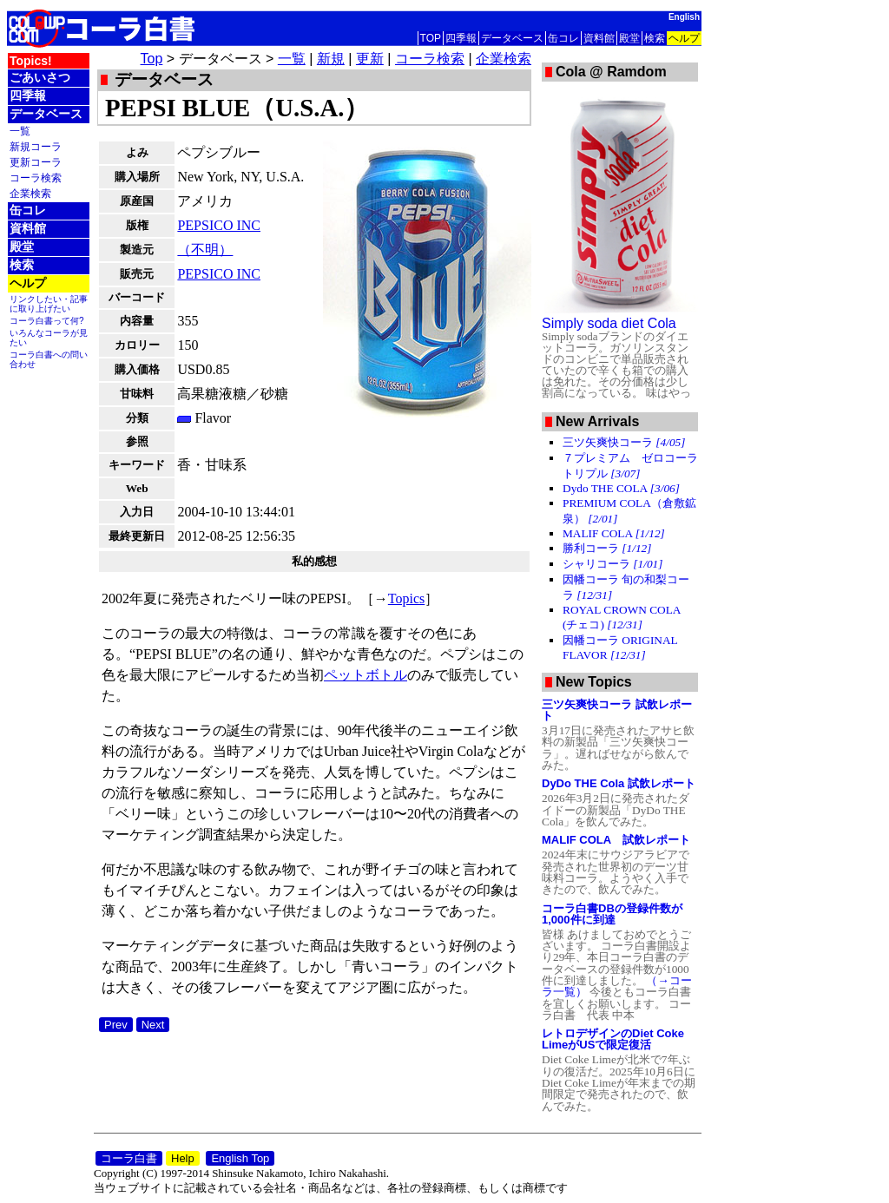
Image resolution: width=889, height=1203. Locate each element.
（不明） (205, 249)
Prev (116, 1024)
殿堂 (629, 38)
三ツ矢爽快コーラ (624, 442)
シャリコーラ (612, 563)
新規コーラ (36, 146)
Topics (406, 598)
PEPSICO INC (218, 225)
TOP (430, 38)
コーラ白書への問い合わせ (49, 359)
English (684, 17)
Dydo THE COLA (621, 488)
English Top (240, 1158)
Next (153, 1024)
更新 (370, 58)
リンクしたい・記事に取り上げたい (49, 303)
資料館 (599, 38)
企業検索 (30, 193)
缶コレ (563, 38)
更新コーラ (36, 162)
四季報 (461, 38)
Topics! (31, 61)
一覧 (20, 130)
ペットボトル (365, 674)
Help (182, 1158)
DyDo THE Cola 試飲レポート (618, 783)
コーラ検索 (36, 177)
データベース (512, 38)
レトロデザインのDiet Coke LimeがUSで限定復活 (613, 1039)
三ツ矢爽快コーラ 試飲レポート (617, 710)
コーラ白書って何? (47, 320)
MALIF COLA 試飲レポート (616, 839)
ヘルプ (684, 38)
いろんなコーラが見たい (49, 337)
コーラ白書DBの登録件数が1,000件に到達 (612, 914)
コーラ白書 (129, 1158)
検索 (654, 38)
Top (152, 58)
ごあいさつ (40, 77)
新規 (331, 58)
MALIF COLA (614, 533)
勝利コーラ (607, 548)
